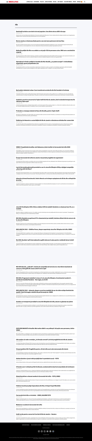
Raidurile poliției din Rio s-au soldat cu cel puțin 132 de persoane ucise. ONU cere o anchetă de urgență (45, 51)
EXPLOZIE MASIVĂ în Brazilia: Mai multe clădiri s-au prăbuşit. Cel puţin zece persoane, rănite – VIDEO (45, 329)
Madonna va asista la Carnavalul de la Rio (29, 405)
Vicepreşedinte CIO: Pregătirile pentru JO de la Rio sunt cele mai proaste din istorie (42, 349)
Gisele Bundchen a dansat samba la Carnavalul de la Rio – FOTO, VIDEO (38, 376)
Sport (74, 1)
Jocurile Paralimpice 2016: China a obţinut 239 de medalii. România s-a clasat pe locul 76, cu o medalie (45, 207)
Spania (79, 1)
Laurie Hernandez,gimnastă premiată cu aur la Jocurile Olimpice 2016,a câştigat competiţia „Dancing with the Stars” (45, 168)
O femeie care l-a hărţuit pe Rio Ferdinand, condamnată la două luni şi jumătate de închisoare (45, 367)
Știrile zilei (30, 1)
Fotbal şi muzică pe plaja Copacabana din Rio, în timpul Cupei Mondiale (38, 386)
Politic (42, 1)
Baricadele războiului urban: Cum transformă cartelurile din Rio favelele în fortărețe (42, 90)
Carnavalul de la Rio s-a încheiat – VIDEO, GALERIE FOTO (33, 395)
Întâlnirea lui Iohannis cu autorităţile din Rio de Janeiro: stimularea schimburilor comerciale (45, 120)
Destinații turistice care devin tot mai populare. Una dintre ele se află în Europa (40, 31)
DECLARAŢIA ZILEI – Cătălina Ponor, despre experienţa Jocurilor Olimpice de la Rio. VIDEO (44, 229)
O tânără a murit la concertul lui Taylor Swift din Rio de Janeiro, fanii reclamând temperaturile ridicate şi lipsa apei (45, 100)
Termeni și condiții (47, 424)
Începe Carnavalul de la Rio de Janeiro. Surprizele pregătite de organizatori (39, 158)
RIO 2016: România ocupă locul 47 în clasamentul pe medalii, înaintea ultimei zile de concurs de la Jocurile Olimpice (45, 219)
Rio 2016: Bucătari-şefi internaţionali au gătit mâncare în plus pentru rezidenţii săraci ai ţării (45, 240)
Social (54, 1)
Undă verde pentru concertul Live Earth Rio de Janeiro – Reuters (36, 414)
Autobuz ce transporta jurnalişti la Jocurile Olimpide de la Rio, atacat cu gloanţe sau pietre (44, 301)
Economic (36, 1)
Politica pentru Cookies (36, 424)
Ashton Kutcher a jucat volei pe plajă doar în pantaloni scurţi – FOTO (37, 358)
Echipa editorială (25, 424)
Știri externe (48, 1)
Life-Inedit (60, 1)
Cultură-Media (68, 1)
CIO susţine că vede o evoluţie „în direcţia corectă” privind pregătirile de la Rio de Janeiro (44, 339)
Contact (68, 424)
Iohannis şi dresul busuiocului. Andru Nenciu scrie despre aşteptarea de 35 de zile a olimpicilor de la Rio (46, 179)
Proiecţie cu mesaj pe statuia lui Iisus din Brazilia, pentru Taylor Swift (37, 111)
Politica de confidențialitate (59, 424)
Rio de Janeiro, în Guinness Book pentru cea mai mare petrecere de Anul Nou (40, 41)
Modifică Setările (46, 427)
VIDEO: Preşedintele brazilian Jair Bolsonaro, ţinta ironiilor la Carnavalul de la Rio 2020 (43, 147)
